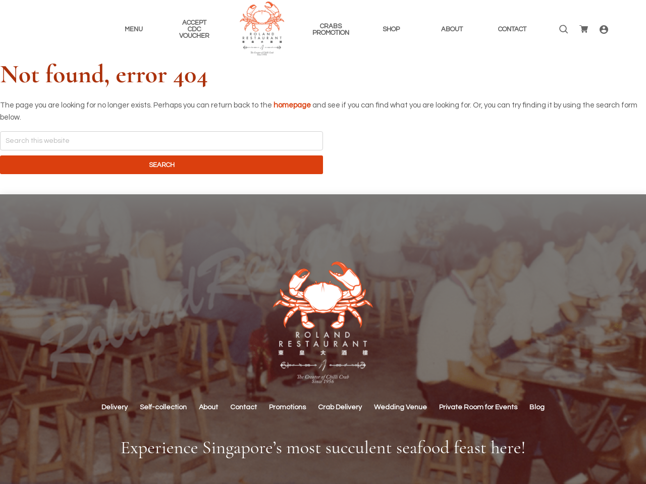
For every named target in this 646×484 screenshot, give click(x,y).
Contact (243, 407)
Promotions (287, 407)
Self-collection (163, 407)
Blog (537, 407)
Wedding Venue (400, 407)
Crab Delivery (340, 407)
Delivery (114, 407)
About (208, 407)
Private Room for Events (478, 407)
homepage (292, 105)
